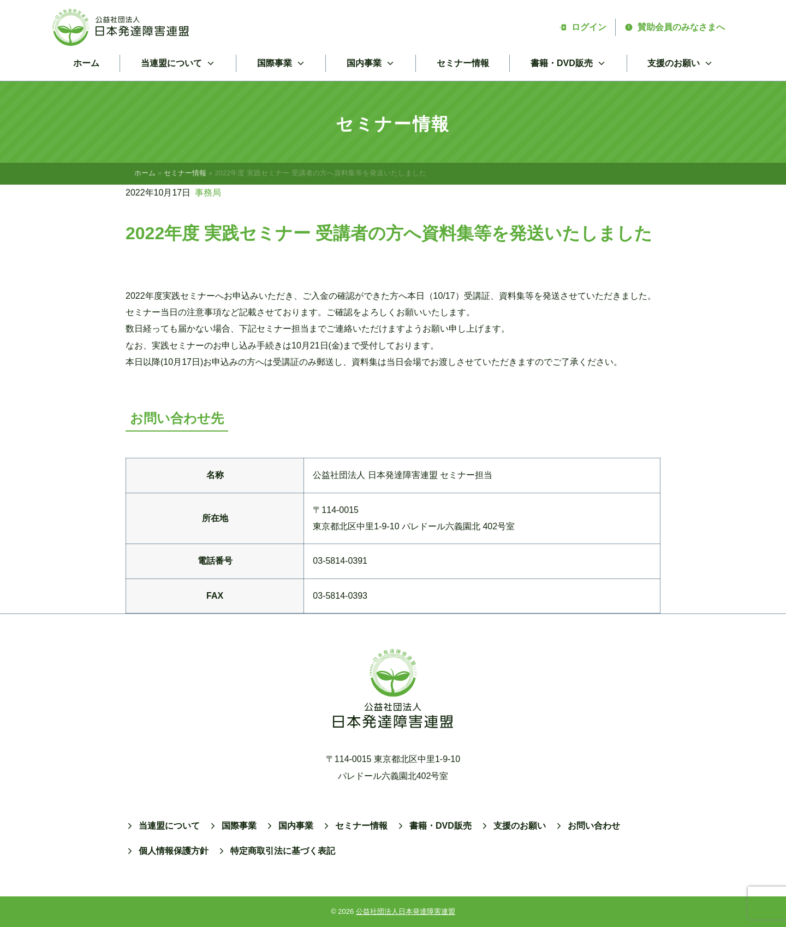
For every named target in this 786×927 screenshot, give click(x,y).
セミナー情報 (463, 63)
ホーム (86, 63)
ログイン (582, 27)
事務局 (208, 192)
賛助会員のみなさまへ (674, 27)
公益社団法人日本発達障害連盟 (405, 911)
